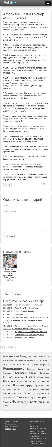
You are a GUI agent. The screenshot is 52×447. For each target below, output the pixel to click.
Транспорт (36, 397)
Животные (13, 360)
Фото (16, 402)
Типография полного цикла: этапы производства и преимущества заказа (10, 267)
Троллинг (45, 398)
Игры (36, 360)
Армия (16, 356)
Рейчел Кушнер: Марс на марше (28, 305)
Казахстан (28, 364)
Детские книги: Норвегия (25, 338)
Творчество (12, 398)
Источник (45, 184)
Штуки (33, 401)
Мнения (30, 377)
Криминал (7, 373)
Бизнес (33, 356)
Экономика (44, 402)
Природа (29, 386)
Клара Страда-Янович (24, 311)
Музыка (40, 377)
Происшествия (42, 385)
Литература (44, 373)
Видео (40, 356)
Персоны (7, 385)
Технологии (23, 397)
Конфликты (44, 365)
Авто (10, 356)
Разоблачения (32, 390)
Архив (18, 294)
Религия (6, 393)
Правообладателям (11, 426)
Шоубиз (25, 402)
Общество (9, 381)
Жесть (5, 360)
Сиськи (17, 393)
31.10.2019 (21, 18)
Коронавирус (13, 368)
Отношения (43, 381)
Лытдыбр (8, 377)
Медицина (20, 377)
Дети (46, 356)
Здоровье (28, 360)
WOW (5, 356)
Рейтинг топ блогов (37, 421)
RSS (14, 429)
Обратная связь (10, 424)
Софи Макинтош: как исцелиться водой (31, 317)
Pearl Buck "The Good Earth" (26, 308)
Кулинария (20, 372)
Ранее (8, 294)
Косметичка (43, 369)
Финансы (7, 402)
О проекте (15, 421)
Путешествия (9, 389)
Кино (36, 364)
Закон (20, 360)
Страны (40, 393)
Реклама (45, 389)
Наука (46, 377)
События (26, 393)
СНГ (12, 393)
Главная (7, 421)
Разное (21, 390)
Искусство (7, 365)
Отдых (32, 381)
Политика (18, 385)
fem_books (8, 18)
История (17, 364)
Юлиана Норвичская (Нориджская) (29, 335)
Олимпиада (22, 381)
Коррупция (31, 369)
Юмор (5, 406)
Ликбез (32, 372)
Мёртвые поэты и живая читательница (31, 332)
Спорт (33, 393)
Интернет (44, 360)
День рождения (21, 314)
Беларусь (25, 356)
